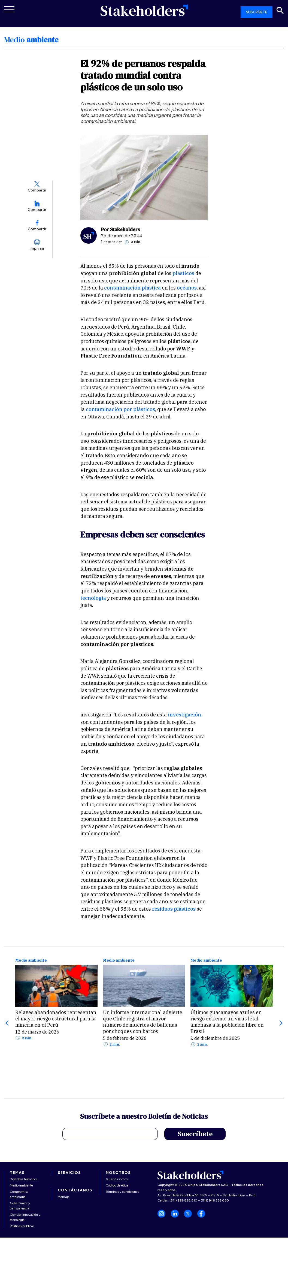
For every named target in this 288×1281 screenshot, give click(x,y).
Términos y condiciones (122, 1192)
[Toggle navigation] (9, 9)
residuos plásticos (173, 909)
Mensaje (63, 1197)
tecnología (93, 598)
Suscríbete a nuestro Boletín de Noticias (144, 1117)
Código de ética (117, 1185)
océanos (187, 288)
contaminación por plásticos (120, 409)
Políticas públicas (22, 1226)
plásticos (183, 273)
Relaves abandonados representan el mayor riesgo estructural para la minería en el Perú (55, 1018)
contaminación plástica (132, 288)
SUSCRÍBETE (256, 12)
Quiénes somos (117, 1179)
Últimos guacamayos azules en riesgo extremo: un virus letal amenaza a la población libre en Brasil (227, 1021)
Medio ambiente (31, 960)
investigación (184, 715)
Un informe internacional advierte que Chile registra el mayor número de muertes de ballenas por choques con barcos (142, 1021)
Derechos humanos (23, 1179)
